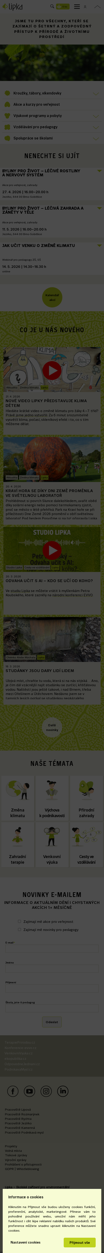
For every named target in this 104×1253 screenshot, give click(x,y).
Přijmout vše (80, 1242)
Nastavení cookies (26, 1242)
